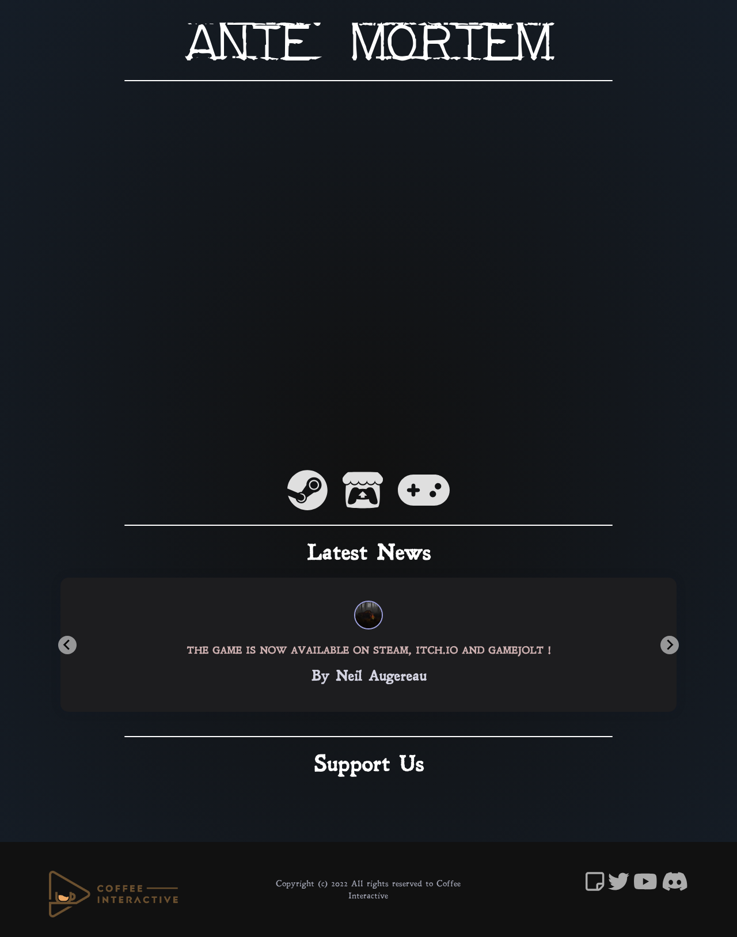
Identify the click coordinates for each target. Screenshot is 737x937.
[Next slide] (669, 645)
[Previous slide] (67, 645)
